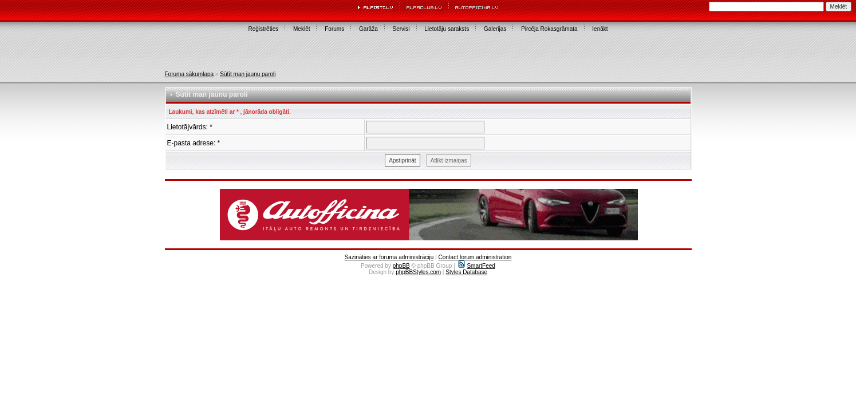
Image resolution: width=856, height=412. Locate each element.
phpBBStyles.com (418, 272)
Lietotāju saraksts (446, 29)
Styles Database (466, 272)
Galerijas (495, 29)
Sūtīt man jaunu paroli (247, 74)
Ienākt (600, 29)
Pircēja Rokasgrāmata (549, 29)
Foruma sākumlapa (189, 74)
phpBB (401, 266)
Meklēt (301, 29)
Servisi (401, 29)
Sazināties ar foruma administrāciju (389, 257)
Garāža (368, 29)
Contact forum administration (474, 257)
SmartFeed (476, 266)
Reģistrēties (263, 29)
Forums (334, 29)
